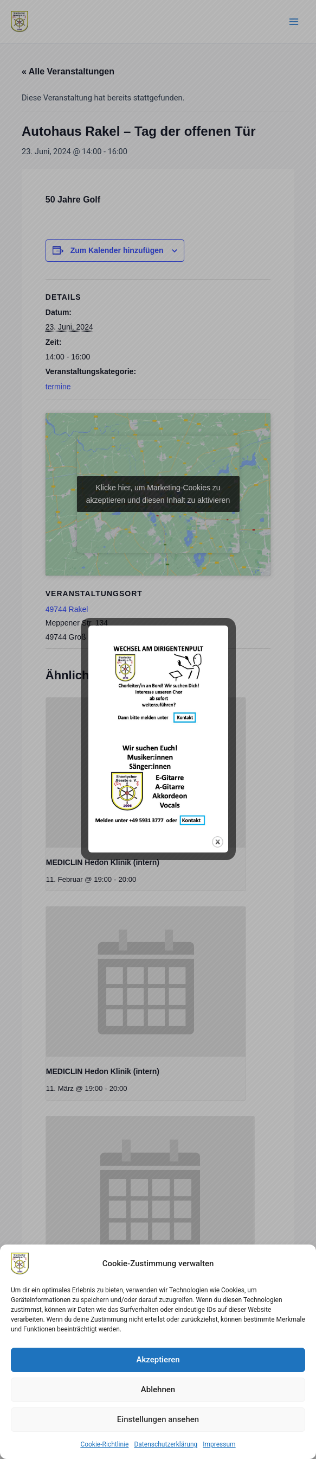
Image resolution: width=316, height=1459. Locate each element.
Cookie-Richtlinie (104, 1444)
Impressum (219, 1444)
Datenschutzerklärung (165, 1444)
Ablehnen (158, 1389)
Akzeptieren (157, 1360)
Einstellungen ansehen (158, 1419)
